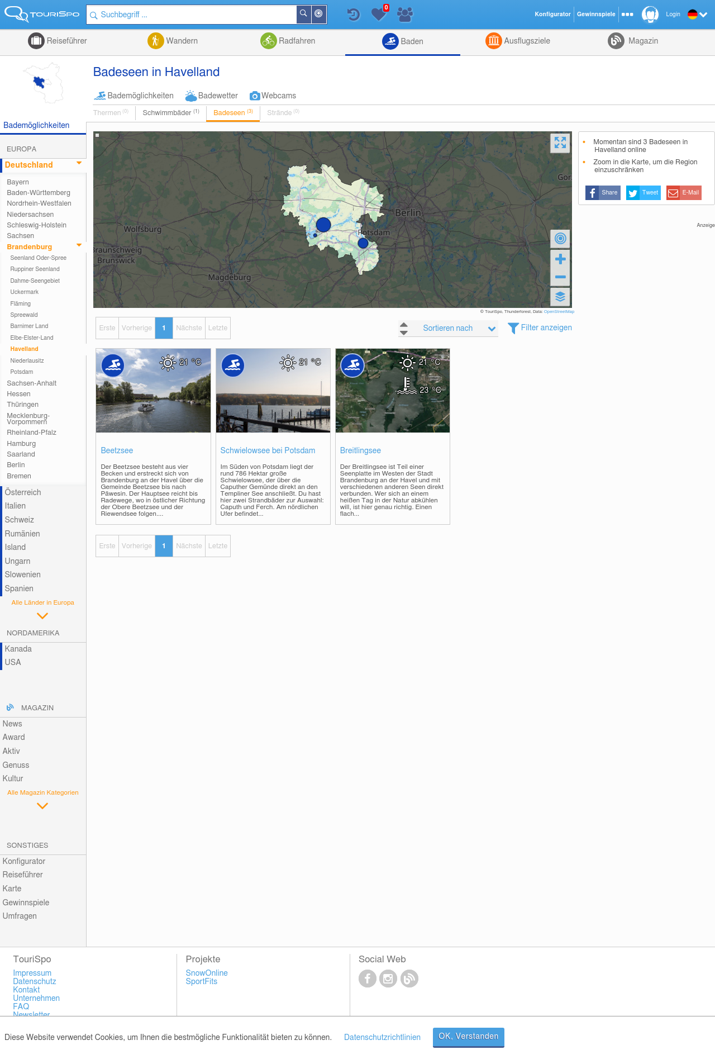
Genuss (16, 766)
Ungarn (18, 562)
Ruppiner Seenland (34, 269)
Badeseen (233, 113)
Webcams (278, 96)
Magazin (643, 41)
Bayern (18, 182)
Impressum (32, 973)
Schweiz (19, 520)
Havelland (24, 349)
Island (15, 548)
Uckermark (24, 292)
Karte (12, 889)
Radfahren (296, 41)
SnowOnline (207, 973)
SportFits (202, 982)
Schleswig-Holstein (36, 225)
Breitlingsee (360, 451)
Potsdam (21, 372)
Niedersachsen (30, 215)
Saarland (21, 454)
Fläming (20, 304)
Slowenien (23, 575)
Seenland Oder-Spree (38, 258)
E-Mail (691, 193)
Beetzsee (117, 451)
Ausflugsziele (526, 41)
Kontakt (26, 990)
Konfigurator (24, 862)
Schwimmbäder (170, 113)
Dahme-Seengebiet (35, 281)
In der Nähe (325, 15)
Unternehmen (36, 999)
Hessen (18, 394)
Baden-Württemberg (38, 193)
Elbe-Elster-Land (31, 338)
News (12, 724)
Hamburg (21, 444)
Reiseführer (66, 41)
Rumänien (22, 534)
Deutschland (29, 165)
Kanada (18, 649)
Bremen (19, 476)
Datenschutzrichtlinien (382, 1038)
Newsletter (31, 1015)
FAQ (21, 1007)
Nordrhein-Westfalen (39, 203)
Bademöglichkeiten (140, 96)
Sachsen (20, 236)
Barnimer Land (29, 326)
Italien (15, 506)
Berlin (16, 465)
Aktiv (11, 752)
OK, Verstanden (468, 1037)
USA (13, 663)
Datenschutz (34, 982)
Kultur (13, 779)
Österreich (23, 493)
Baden (411, 42)
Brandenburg (29, 247)
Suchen (310, 14)
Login (673, 14)
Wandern (181, 41)
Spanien (19, 589)
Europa (21, 149)
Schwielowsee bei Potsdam (268, 451)
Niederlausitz (27, 361)
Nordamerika (33, 633)
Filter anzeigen (546, 328)
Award (14, 738)
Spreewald (23, 315)
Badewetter (218, 96)
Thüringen (23, 405)
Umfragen (20, 916)
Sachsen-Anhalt (31, 383)
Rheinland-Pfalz (31, 432)
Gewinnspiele (26, 903)
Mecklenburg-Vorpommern (28, 419)
